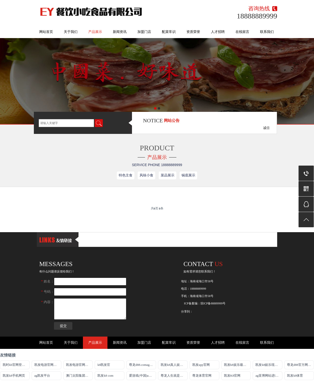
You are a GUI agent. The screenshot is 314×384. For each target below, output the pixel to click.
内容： (47, 302)
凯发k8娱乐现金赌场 (268, 365)
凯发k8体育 (295, 375)
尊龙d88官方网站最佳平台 (300, 365)
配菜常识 (169, 32)
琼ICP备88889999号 (213, 303)
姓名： (47, 281)
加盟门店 (144, 32)
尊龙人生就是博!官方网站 (174, 375)
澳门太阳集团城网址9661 (79, 375)
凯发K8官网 (232, 375)
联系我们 (267, 32)
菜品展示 (167, 175)
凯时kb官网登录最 (15, 365)
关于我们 (71, 32)
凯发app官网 (201, 365)
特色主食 (125, 175)
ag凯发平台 (42, 375)
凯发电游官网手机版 (47, 365)
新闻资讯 (120, 32)
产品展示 (95, 32)
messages (56, 264)
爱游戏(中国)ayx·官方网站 (142, 375)
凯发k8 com (105, 375)
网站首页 (46, 32)
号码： (47, 292)
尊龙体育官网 (201, 375)
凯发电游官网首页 (79, 365)
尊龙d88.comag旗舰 (142, 365)
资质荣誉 (193, 32)
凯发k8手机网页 (14, 375)
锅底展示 (188, 175)
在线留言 (242, 32)
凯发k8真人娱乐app (174, 365)
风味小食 (146, 175)
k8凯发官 (103, 365)
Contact (203, 264)
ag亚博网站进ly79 (267, 375)
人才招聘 (218, 32)
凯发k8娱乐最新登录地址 (237, 365)
